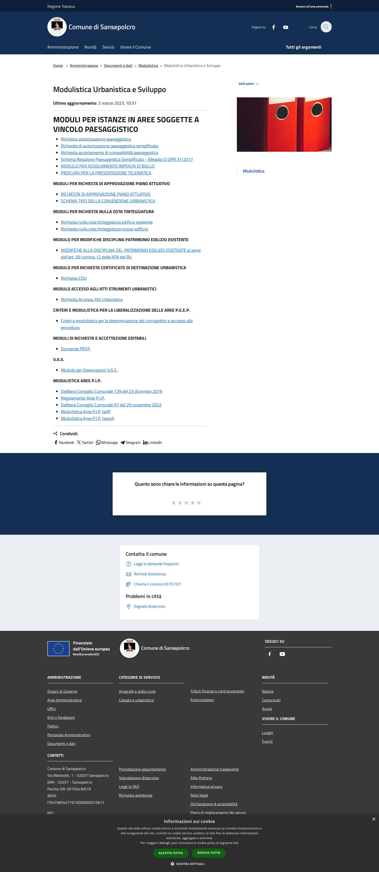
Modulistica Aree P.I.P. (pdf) (86, 411)
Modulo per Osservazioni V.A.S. (89, 370)
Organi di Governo (62, 691)
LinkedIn (152, 442)
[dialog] (189, 843)
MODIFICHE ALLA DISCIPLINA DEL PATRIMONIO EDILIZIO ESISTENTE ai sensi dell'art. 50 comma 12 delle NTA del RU (131, 253)
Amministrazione (84, 65)
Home (58, 65)
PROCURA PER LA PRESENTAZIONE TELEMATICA (106, 173)
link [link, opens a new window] (236, 843)
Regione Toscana (61, 6)
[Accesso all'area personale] (312, 6)
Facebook (63, 442)
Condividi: (65, 433)
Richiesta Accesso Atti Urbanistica (92, 299)
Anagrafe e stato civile (137, 691)
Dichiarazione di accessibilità (213, 804)
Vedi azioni (249, 84)
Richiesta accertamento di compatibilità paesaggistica (109, 152)
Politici (52, 726)
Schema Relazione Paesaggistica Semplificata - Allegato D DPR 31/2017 (127, 159)
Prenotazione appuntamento (142, 769)
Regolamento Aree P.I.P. (83, 398)
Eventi (267, 741)
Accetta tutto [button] (171, 853)
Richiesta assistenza (135, 795)
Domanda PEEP (75, 349)
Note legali (199, 795)
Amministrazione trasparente (214, 769)
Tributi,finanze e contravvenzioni (217, 691)
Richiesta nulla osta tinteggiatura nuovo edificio (105, 229)
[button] (189, 863)
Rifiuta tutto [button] (208, 853)
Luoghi (267, 732)
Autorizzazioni (202, 700)
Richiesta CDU (74, 278)
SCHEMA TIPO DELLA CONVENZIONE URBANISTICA (108, 201)
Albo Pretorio (201, 778)
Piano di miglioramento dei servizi (218, 812)
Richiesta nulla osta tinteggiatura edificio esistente (107, 222)
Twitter (85, 442)
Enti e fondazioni (61, 717)
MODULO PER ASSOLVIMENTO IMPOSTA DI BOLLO (107, 166)
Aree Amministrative (64, 700)
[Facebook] (271, 26)
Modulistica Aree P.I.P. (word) (87, 418)
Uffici (51, 709)
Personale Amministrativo (68, 735)
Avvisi (267, 709)
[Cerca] (326, 27)
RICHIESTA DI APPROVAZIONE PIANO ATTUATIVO (106, 194)
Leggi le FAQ (129, 786)
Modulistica (148, 65)
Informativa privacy (206, 786)
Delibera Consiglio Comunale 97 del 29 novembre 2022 (111, 405)
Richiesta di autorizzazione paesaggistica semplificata (109, 146)
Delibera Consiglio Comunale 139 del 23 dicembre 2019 (111, 391)
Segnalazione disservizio (139, 778)
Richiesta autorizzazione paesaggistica (96, 139)
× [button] (373, 819)
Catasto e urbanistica (136, 700)
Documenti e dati (118, 65)
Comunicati (271, 700)
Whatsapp (106, 442)
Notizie (268, 691)
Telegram (130, 442)
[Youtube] (283, 26)
